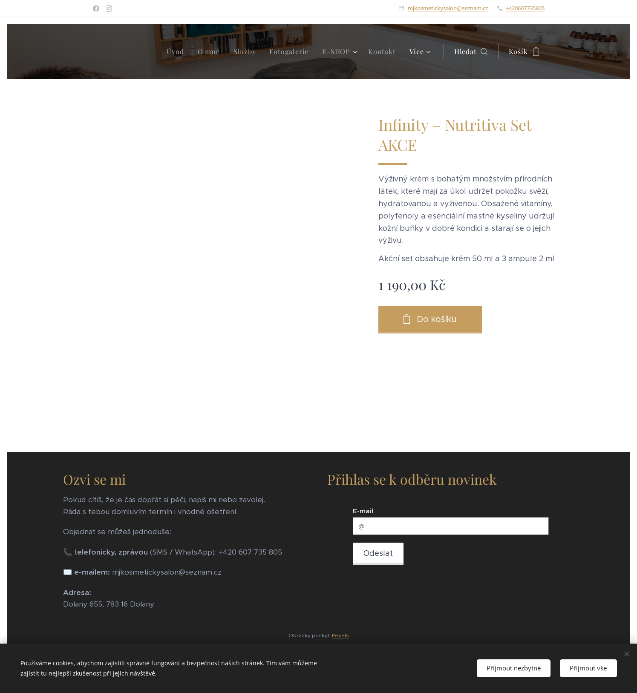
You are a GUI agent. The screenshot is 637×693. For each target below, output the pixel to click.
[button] (471, 51)
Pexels (340, 635)
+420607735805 (525, 8)
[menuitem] (177, 51)
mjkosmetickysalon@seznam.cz (448, 8)
